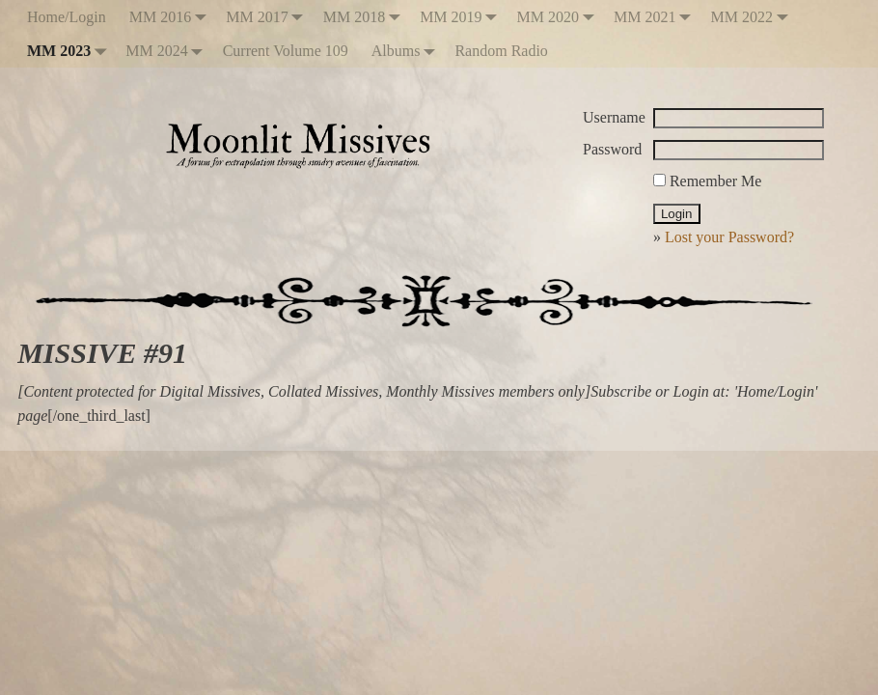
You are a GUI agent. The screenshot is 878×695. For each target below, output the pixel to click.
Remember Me (707, 181)
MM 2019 (462, 17)
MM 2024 (167, 51)
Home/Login (66, 17)
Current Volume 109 (285, 50)
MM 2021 (656, 17)
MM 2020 (559, 17)
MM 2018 (365, 17)
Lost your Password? (729, 237)
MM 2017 (268, 17)
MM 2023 (70, 51)
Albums (407, 51)
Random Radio (500, 50)
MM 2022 (752, 17)
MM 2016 (171, 17)
